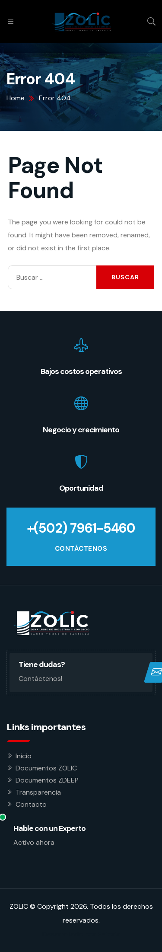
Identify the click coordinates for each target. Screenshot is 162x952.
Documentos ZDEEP (47, 780)
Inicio (24, 755)
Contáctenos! (40, 678)
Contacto (31, 804)
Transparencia (38, 792)
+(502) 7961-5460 (81, 528)
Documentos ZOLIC (46, 768)
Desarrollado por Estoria (81, 934)
